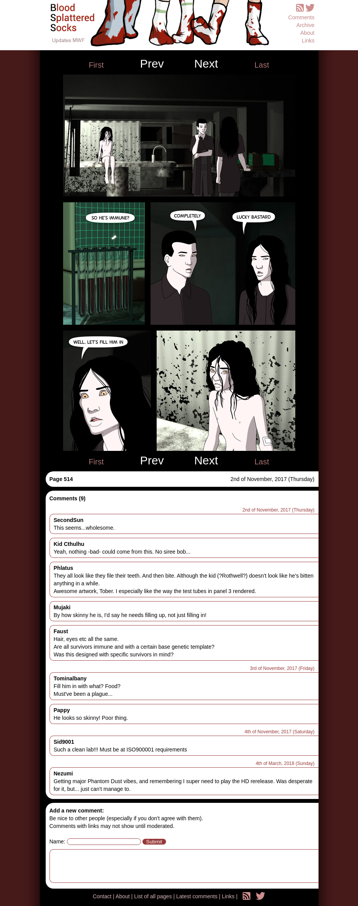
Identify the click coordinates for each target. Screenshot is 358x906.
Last (261, 65)
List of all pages (153, 896)
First (96, 65)
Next (206, 64)
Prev (152, 64)
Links (308, 40)
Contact (103, 896)
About (307, 33)
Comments (301, 17)
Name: (57, 841)
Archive (305, 25)
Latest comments (197, 896)
